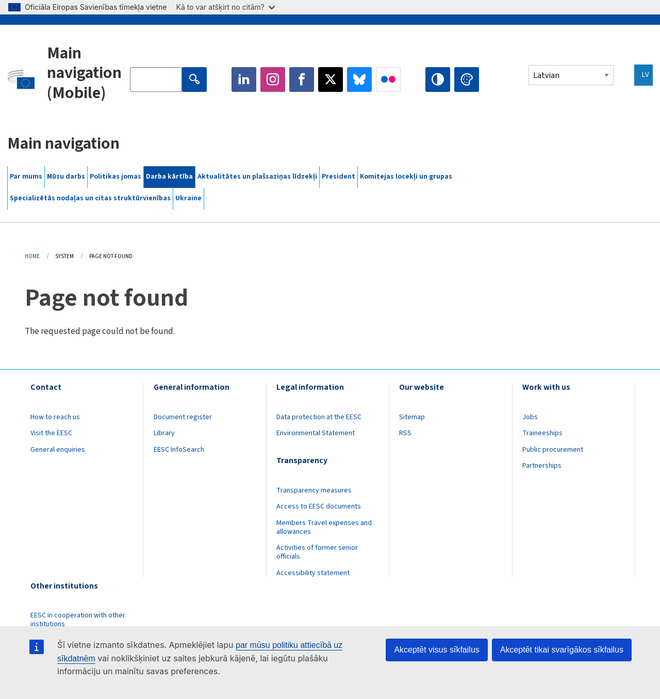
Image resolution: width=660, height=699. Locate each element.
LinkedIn (244, 79)
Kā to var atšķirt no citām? (225, 7)
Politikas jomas (115, 176)
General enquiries (57, 449)
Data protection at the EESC (318, 417)
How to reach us (55, 417)
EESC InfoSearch (179, 449)
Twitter (330, 79)
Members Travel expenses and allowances (324, 527)
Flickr (388, 79)
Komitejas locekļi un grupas (406, 176)
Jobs (530, 417)
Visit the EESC (51, 433)
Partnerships (542, 465)
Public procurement (552, 449)
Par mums (26, 176)
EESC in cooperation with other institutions (77, 619)
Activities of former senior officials (317, 552)
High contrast (437, 79)
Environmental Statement (315, 433)
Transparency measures (314, 490)
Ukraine (188, 198)
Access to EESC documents (318, 506)
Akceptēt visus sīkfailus (436, 649)
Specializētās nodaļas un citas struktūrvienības (90, 198)
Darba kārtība (169, 176)
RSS (405, 433)
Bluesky (359, 79)
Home (32, 256)
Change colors (466, 79)
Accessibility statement (313, 573)
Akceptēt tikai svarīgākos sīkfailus (561, 649)
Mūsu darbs (66, 176)
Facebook (301, 79)
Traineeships (542, 433)
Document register (183, 417)
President (338, 176)
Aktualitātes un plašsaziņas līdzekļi (257, 176)
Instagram (272, 79)
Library (164, 433)
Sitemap (412, 417)
